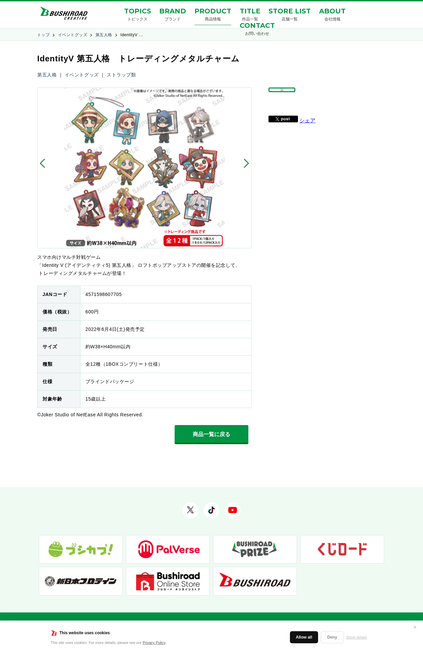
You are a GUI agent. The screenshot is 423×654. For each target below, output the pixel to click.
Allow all (304, 637)
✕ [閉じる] (415, 627)
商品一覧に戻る (211, 434)
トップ (43, 35)
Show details (356, 637)
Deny (332, 637)
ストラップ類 (121, 74)
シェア (307, 136)
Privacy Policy (154, 643)
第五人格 (104, 35)
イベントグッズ (72, 35)
